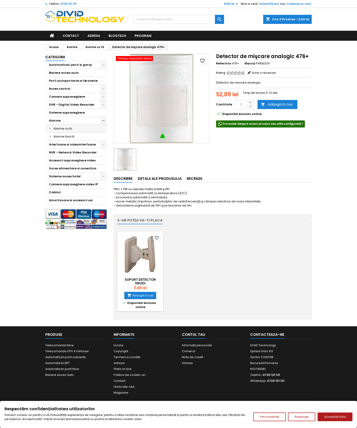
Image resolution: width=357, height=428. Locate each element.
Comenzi (188, 351)
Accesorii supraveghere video (72, 160)
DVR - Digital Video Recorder (71, 104)
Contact (71, 35)
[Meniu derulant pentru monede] (231, 4)
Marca (250, 63)
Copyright (121, 351)
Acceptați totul (335, 417)
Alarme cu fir (63, 128)
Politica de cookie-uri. (130, 375)
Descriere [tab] (123, 178)
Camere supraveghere (67, 96)
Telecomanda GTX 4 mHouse (67, 351)
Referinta (223, 63)
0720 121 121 (68, 4)
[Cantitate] (241, 104)
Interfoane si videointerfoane (72, 144)
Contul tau (193, 334)
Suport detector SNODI (140, 281)
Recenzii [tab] (194, 178)
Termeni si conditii (127, 357)
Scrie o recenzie (264, 73)
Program (143, 35)
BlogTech (117, 35)
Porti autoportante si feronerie (73, 81)
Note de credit (192, 357)
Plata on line (123, 369)
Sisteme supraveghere (67, 112)
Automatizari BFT (57, 363)
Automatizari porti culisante (65, 357)
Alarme (55, 120)
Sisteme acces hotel (65, 176)
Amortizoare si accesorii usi (71, 200)
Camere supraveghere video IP (73, 184)
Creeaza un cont (299, 4)
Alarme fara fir (64, 136)
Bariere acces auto (64, 73)
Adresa (93, 35)
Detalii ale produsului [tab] (159, 178)
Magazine (121, 392)
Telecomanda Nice (59, 345)
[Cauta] (178, 19)
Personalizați (269, 417)
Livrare (118, 345)
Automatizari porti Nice (62, 369)
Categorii (55, 57)
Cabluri (55, 192)
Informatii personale (197, 345)
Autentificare (269, 4)
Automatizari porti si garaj (70, 65)
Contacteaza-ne (267, 334)
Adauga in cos (277, 104)
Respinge (302, 417)
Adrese (187, 363)
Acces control (59, 89)
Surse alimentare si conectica (72, 168)
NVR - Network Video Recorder (73, 152)
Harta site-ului (124, 387)
